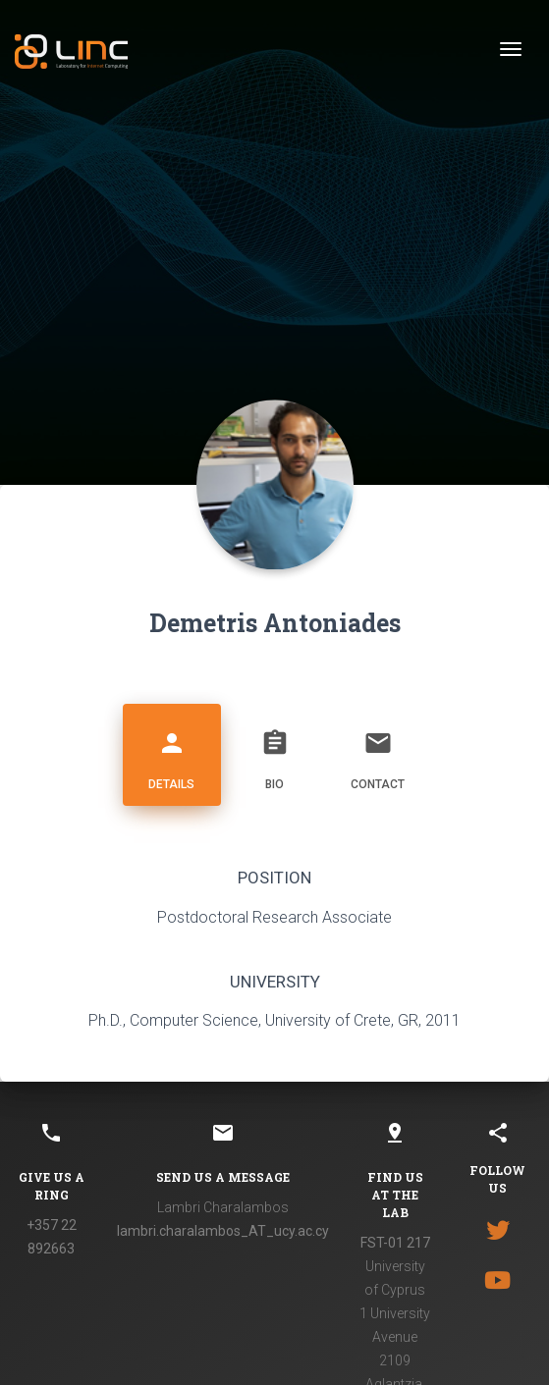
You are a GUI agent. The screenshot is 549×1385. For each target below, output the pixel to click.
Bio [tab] (275, 752)
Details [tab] (171, 752)
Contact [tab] (378, 752)
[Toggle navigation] (510, 49)
